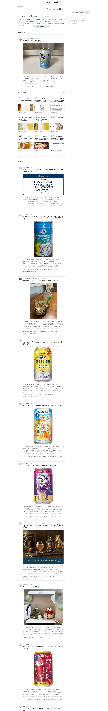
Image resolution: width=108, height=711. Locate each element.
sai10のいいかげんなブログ (28, 38)
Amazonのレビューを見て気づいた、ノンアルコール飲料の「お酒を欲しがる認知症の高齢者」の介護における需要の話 (57, 100)
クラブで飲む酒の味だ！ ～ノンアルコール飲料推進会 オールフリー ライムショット (41, 119)
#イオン (50, 269)
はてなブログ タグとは (72, 20)
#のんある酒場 (58, 456)
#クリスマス (25, 637)
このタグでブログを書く (84, 12)
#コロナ (52, 86)
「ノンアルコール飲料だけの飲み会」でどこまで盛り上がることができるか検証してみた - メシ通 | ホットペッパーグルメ (41, 138)
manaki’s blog (25, 167)
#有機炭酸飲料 (26, 331)
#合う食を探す (26, 333)
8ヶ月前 (30, 644)
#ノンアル (25, 208)
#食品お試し (33, 333)
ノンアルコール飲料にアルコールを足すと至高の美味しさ (25, 99)
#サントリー (51, 456)
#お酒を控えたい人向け (28, 578)
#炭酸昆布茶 (43, 331)
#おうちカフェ (38, 578)
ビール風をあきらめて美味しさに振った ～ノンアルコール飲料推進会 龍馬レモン (25, 119)
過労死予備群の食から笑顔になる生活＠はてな (32, 278)
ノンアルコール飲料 (51, 23)
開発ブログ (83, 20)
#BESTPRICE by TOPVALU (29, 271)
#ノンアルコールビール (28, 86)
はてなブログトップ (72, 21)
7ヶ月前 (30, 339)
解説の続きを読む (41, 26)
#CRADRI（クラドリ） (48, 576)
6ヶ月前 (30, 167)
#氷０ (58, 394)
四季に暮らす (25, 584)
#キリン (54, 394)
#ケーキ (31, 637)
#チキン (36, 637)
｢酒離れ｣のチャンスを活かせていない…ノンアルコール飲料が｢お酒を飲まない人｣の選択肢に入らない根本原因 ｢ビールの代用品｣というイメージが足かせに (25, 138)
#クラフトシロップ (38, 576)
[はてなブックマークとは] (27, 92)
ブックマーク (22, 97)
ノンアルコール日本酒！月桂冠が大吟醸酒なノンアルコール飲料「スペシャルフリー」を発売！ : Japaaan (41, 100)
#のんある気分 (58, 516)
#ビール (47, 86)
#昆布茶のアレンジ (34, 331)
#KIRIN (49, 394)
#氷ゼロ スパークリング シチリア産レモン (33, 396)
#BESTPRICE (56, 269)
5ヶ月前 (36, 38)
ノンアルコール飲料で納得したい (57, 118)
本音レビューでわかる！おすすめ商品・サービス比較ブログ (35, 523)
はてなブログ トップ (23, 6)
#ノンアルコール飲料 (40, 86)
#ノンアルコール (32, 208)
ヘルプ (79, 20)
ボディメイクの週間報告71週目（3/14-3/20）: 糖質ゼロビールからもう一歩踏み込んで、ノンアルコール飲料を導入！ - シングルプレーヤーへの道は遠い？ (57, 138)
